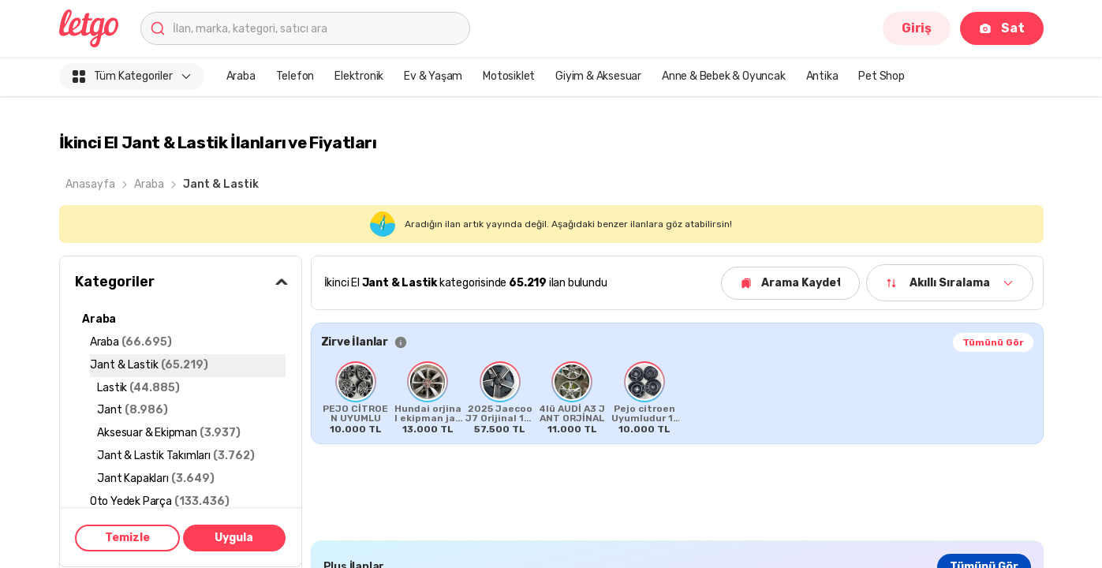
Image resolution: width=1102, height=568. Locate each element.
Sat (1001, 28)
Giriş (917, 28)
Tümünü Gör (993, 342)
